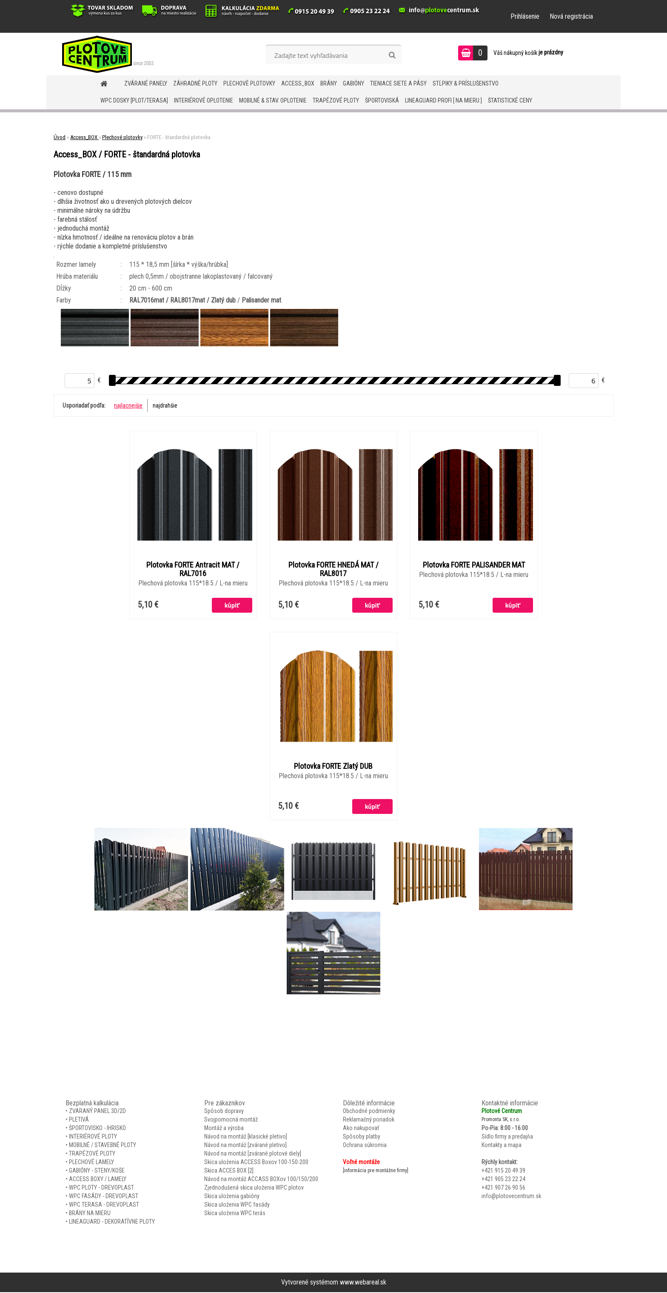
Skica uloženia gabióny (231, 1196)
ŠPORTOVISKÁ (382, 100)
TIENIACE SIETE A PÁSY (398, 83)
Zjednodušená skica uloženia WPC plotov (254, 1188)
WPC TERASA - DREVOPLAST (104, 1205)
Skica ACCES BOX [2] (229, 1171)
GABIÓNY (353, 83)
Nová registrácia (571, 16)
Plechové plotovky (249, 83)
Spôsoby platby (361, 1137)
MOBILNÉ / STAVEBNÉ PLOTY (102, 1145)
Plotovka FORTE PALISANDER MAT (474, 565)
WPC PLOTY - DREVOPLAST (101, 1188)
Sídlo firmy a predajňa (507, 1137)
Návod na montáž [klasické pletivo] (245, 1137)
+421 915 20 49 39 (503, 1171)
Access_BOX (297, 83)
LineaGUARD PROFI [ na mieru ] (443, 100)
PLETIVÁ (79, 1120)
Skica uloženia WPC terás (234, 1213)
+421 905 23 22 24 (503, 1179)
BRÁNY (328, 83)
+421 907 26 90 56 (503, 1188)
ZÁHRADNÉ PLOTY (195, 83)
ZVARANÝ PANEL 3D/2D (97, 1111)
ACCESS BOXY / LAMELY (97, 1179)
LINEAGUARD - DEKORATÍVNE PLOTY (112, 1222)
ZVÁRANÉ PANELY (145, 83)
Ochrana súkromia (365, 1145)
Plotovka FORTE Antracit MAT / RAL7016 (192, 569)
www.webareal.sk (363, 1283)
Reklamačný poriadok (368, 1120)
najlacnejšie (128, 405)
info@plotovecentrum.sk (511, 1196)
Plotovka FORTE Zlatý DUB (333, 766)
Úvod (60, 137)
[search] (392, 55)
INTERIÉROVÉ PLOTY (93, 1137)
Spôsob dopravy (224, 1111)
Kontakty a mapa (502, 1145)
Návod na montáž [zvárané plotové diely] (252, 1154)
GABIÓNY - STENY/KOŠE (97, 1171)
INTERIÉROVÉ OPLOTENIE (203, 100)
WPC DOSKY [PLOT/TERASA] (134, 100)
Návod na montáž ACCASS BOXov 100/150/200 (261, 1179)
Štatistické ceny (510, 100)
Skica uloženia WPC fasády (237, 1205)
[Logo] (104, 54)
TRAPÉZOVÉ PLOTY (336, 100)
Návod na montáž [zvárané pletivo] (245, 1145)
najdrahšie (165, 405)
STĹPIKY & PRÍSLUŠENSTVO (466, 83)
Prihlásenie (524, 16)
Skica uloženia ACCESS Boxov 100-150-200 (256, 1162)
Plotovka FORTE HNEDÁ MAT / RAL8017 (333, 569)
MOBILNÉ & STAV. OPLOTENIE (273, 100)
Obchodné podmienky (369, 1111)
